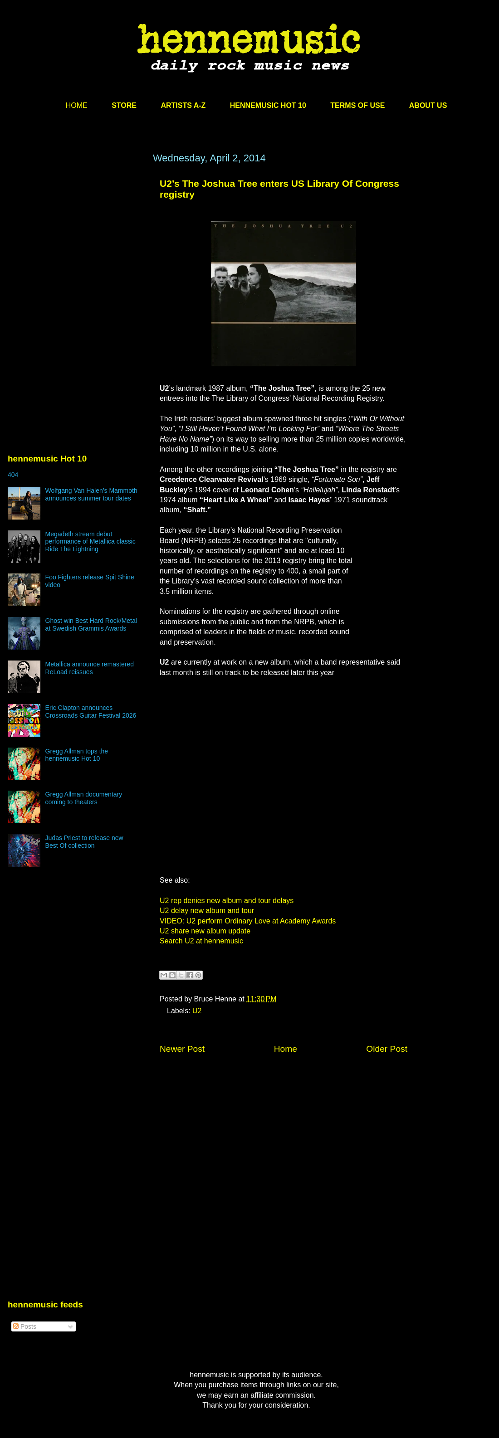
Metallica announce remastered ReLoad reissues (89, 668)
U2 (196, 1011)
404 (13, 474)
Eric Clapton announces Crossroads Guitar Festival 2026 (91, 711)
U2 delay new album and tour (207, 910)
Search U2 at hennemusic (201, 941)
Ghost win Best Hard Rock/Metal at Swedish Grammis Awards (91, 624)
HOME (77, 105)
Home (285, 1049)
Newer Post (182, 1049)
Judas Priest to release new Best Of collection (84, 841)
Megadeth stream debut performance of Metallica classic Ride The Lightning (90, 541)
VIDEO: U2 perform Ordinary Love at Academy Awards (248, 921)
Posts (24, 1326)
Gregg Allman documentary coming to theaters (83, 798)
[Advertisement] (76, 239)
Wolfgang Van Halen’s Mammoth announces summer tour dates (91, 494)
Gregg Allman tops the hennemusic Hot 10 (76, 755)
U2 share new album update (205, 931)
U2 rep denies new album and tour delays (227, 900)
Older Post (386, 1049)
